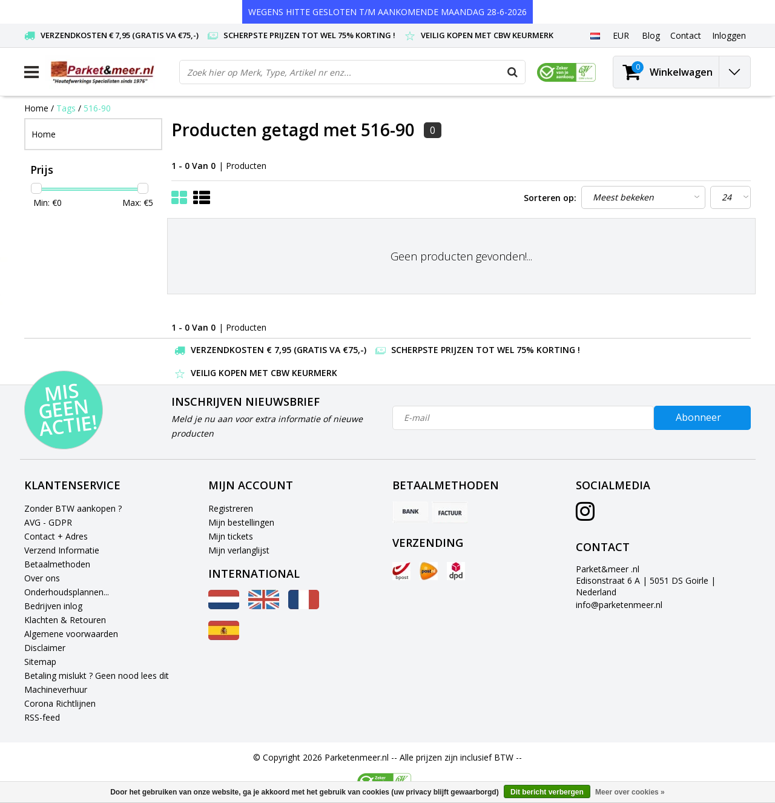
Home (36, 108)
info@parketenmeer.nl (619, 604)
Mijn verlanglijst (238, 550)
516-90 (97, 108)
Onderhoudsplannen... (66, 592)
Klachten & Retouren (65, 620)
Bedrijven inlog (53, 606)
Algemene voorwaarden (71, 633)
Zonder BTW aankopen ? (73, 508)
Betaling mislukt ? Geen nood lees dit (96, 675)
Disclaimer (44, 647)
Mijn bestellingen (241, 522)
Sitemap (40, 661)
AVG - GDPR (48, 522)
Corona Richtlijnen (60, 703)
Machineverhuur (55, 689)
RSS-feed (42, 717)
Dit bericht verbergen (547, 792)
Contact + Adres (56, 536)
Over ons (42, 578)
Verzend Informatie (61, 550)
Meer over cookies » (630, 792)
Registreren (230, 508)
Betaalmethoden (57, 564)
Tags (66, 108)
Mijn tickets (230, 536)
